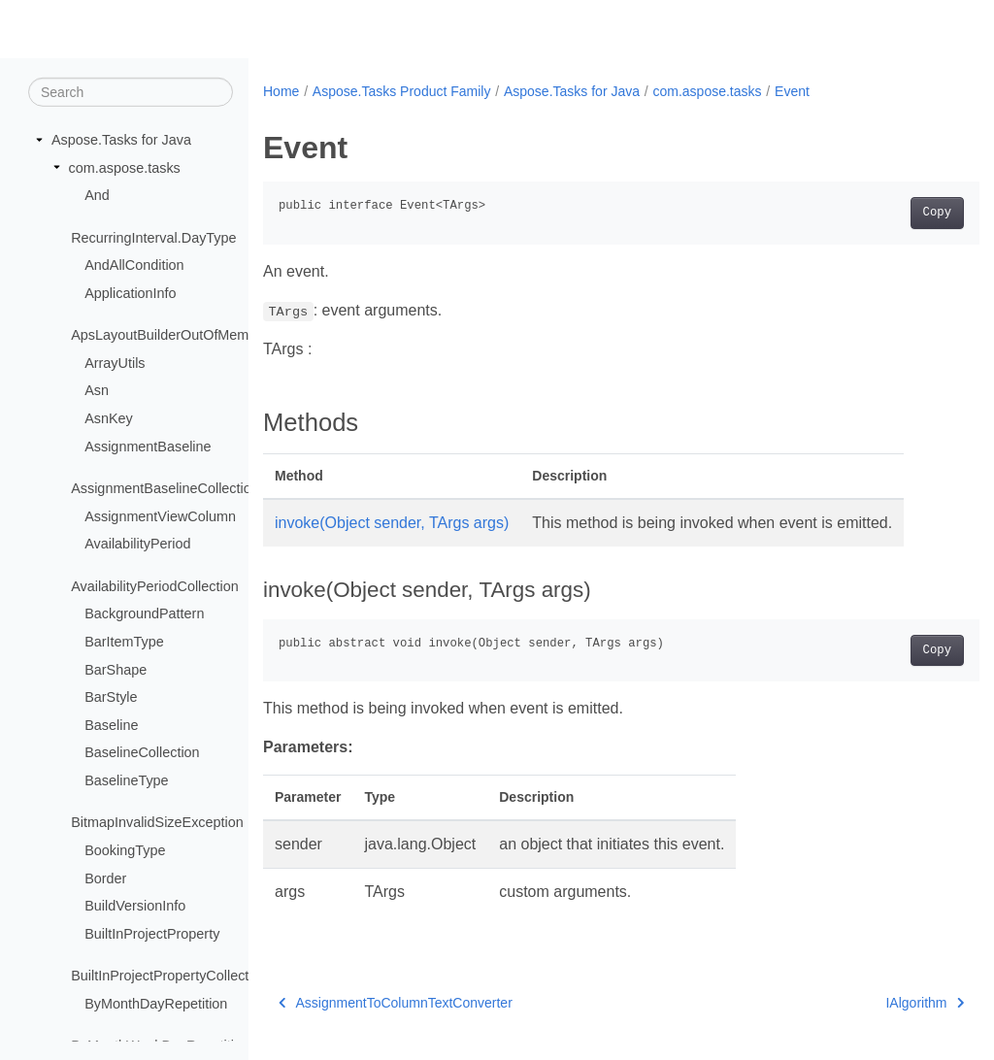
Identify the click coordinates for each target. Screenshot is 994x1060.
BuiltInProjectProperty (151, 934)
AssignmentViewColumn (160, 516)
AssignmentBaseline (147, 445)
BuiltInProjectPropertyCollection (169, 975)
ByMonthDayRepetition (155, 1003)
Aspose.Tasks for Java (121, 140)
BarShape (115, 669)
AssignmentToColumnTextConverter (396, 1002)
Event (792, 91)
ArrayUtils (114, 363)
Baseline (111, 725)
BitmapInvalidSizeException (157, 822)
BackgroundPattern (144, 613)
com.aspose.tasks (125, 167)
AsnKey (108, 418)
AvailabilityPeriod (137, 543)
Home (281, 91)
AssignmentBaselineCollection (165, 488)
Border (105, 877)
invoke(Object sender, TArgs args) (392, 522)
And (97, 195)
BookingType (124, 850)
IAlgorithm (875, 1002)
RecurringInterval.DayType (153, 237)
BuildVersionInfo (134, 905)
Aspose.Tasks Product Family (402, 91)
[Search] (130, 92)
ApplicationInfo (130, 293)
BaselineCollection (141, 752)
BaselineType (126, 780)
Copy (887, 212)
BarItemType (124, 641)
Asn (96, 390)
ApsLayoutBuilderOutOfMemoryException (200, 335)
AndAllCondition (133, 265)
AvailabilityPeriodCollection (155, 586)
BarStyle (110, 697)
